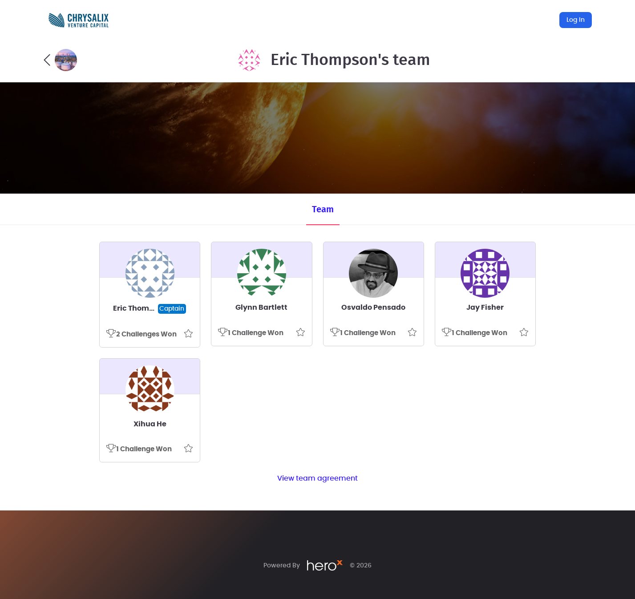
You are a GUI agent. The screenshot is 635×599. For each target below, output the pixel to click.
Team (323, 209)
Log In (575, 20)
